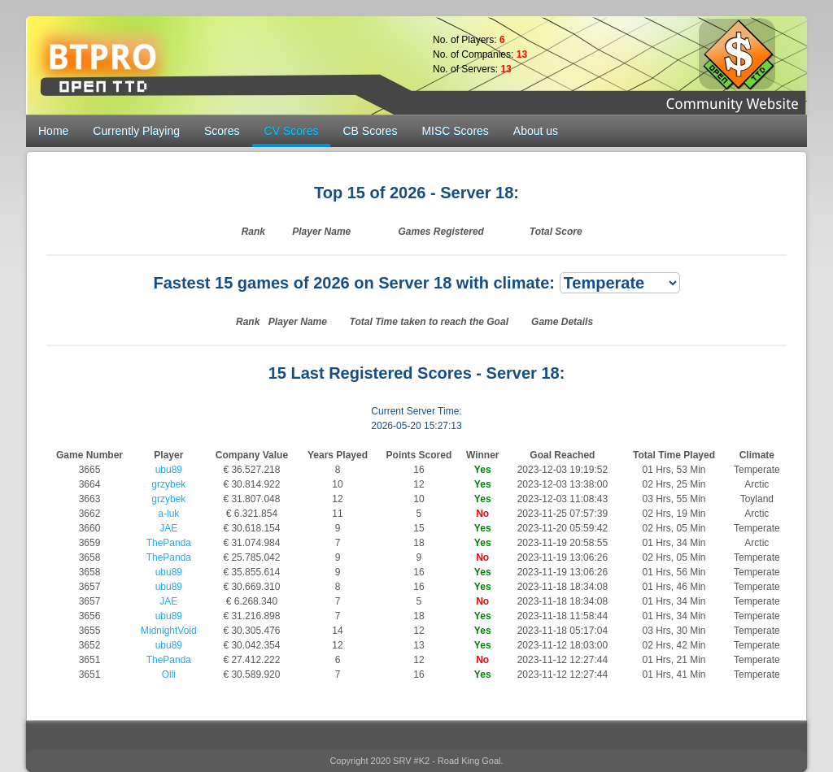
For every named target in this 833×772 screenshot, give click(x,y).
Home (53, 130)
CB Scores (369, 130)
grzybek (168, 484)
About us (535, 130)
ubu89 (168, 469)
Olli (169, 674)
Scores (222, 130)
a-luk (168, 513)
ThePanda (168, 543)
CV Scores (291, 130)
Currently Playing (136, 130)
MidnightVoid (169, 630)
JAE (168, 528)
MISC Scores (454, 130)
